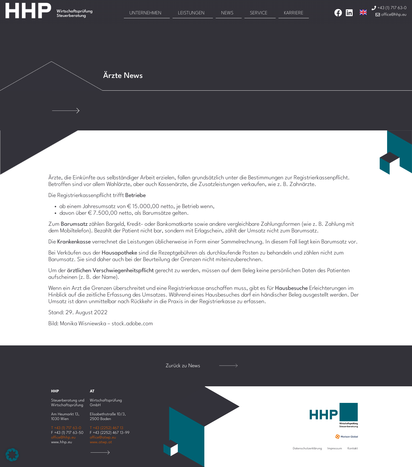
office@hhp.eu (63, 437)
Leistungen (191, 13)
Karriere (293, 13)
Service (258, 13)
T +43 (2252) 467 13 (106, 428)
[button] (12, 455)
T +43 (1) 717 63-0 (66, 428)
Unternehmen (145, 13)
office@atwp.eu (103, 437)
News (227, 13)
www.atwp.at (101, 442)
